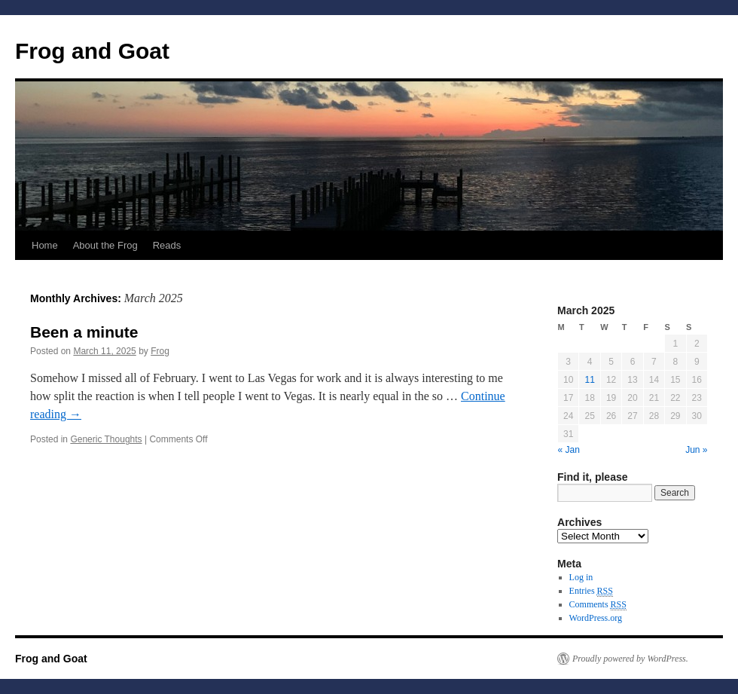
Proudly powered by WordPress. (630, 658)
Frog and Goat (92, 50)
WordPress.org (595, 618)
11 (589, 380)
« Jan (569, 450)
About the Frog (105, 245)
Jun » (696, 450)
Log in (581, 577)
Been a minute (84, 332)
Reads (167, 245)
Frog (160, 351)
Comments (598, 604)
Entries (591, 591)
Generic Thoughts (106, 439)
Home (45, 245)
